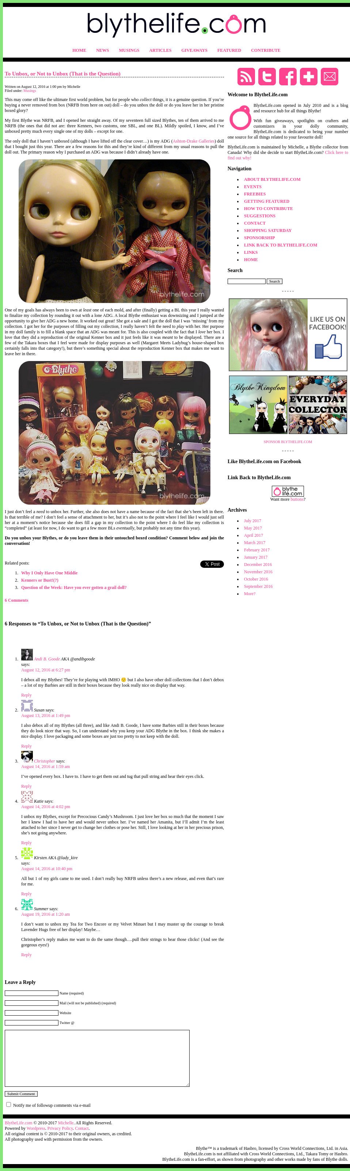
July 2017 (252, 520)
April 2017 (253, 535)
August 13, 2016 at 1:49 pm (45, 715)
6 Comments (16, 600)
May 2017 (253, 528)
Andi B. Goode (47, 659)
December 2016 (258, 564)
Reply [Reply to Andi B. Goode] (26, 695)
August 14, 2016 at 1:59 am (45, 766)
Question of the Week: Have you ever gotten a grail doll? (74, 587)
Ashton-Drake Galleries (193, 141)
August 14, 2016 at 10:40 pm (46, 868)
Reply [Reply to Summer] (26, 954)
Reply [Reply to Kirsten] (26, 893)
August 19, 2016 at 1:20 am (45, 914)
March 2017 (254, 542)
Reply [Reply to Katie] (26, 842)
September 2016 (258, 586)
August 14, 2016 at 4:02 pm (45, 806)
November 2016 (258, 571)
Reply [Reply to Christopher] (26, 786)
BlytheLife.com (19, 1122)
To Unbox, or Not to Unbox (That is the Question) (63, 74)
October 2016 (256, 579)
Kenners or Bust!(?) (39, 580)
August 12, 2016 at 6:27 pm (45, 669)
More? (249, 593)
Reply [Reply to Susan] (26, 746)
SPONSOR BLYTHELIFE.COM (288, 442)
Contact (81, 1128)
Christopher (44, 761)
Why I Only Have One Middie (49, 572)
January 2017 (255, 557)
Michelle (66, 1122)
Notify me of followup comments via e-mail (52, 1105)
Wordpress (36, 1128)
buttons (297, 499)
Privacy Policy (60, 1128)
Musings (29, 91)
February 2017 (257, 549)
